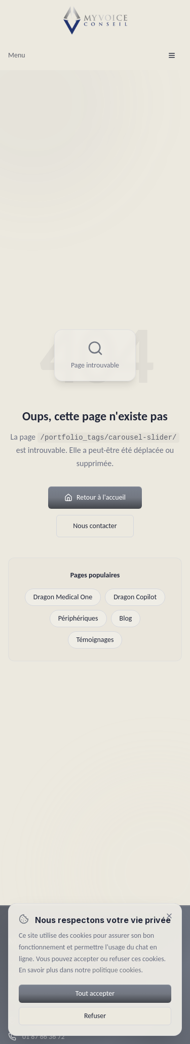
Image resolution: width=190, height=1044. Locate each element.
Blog (126, 618)
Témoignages (95, 639)
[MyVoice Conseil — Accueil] (95, 20)
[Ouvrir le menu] (172, 55)
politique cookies (116, 970)
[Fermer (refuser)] (169, 916)
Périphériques (78, 618)
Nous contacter (95, 525)
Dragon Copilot (135, 597)
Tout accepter (95, 993)
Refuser (95, 1015)
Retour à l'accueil (95, 497)
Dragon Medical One (62, 597)
